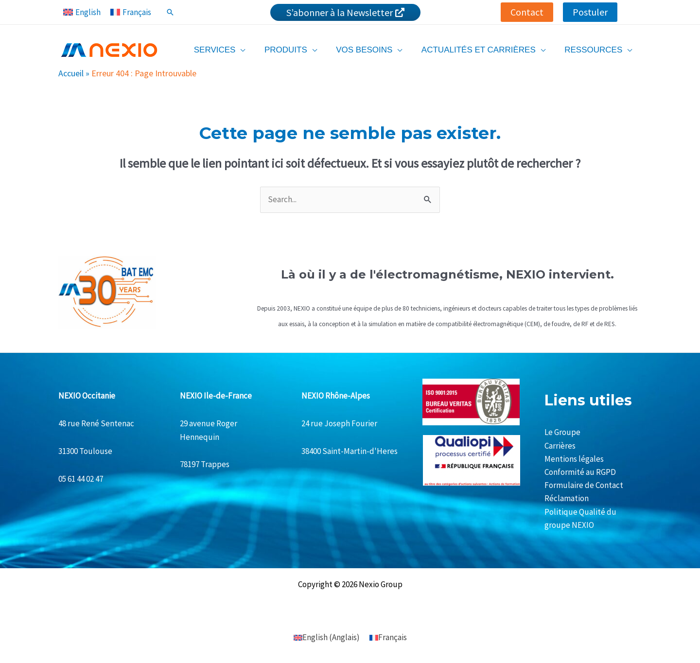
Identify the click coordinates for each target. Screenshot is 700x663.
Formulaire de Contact (583, 485)
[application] (252, 49)
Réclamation (566, 498)
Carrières (560, 445)
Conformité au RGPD (580, 472)
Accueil (71, 73)
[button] (527, 12)
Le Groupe (562, 432)
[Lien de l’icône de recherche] (170, 12)
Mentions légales (574, 459)
